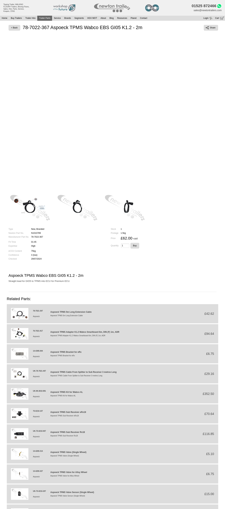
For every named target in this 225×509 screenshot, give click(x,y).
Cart (217, 18)
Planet (134, 18)
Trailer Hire (30, 18)
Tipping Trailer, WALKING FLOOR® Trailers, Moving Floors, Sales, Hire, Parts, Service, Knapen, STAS (16, 7)
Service (57, 18)
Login (205, 18)
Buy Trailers (16, 18)
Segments (79, 18)
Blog (112, 18)
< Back (14, 28)
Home (4, 18)
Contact (143, 18)
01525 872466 (203, 6)
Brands (67, 18)
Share (210, 28)
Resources (122, 18)
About (103, 18)
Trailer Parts (44, 18)
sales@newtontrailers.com (207, 10)
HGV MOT (92, 18)
